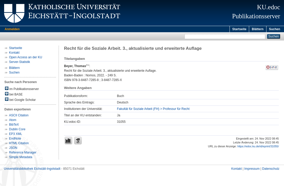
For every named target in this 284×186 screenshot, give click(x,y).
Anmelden (12, 29)
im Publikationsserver (22, 89)
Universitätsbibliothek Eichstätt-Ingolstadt (32, 169)
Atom (12, 121)
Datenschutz (270, 169)
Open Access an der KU (25, 58)
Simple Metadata (20, 158)
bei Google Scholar (20, 100)
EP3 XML (15, 134)
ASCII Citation (18, 116)
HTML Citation (19, 144)
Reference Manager (22, 153)
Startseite (239, 29)
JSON (13, 148)
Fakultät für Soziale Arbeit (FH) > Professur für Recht (153, 109)
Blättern (257, 29)
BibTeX (14, 125)
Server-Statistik (19, 62)
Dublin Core (17, 130)
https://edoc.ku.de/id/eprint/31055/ (258, 147)
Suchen (274, 29)
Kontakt (14, 53)
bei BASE (14, 95)
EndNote (15, 139)
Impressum (251, 169)
